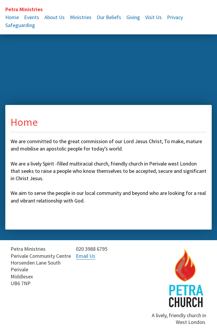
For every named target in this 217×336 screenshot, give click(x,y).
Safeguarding (20, 25)
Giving (133, 17)
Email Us (85, 256)
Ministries (80, 17)
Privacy (175, 17)
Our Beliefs (109, 17)
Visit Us (153, 17)
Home (12, 17)
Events (31, 17)
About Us (54, 17)
